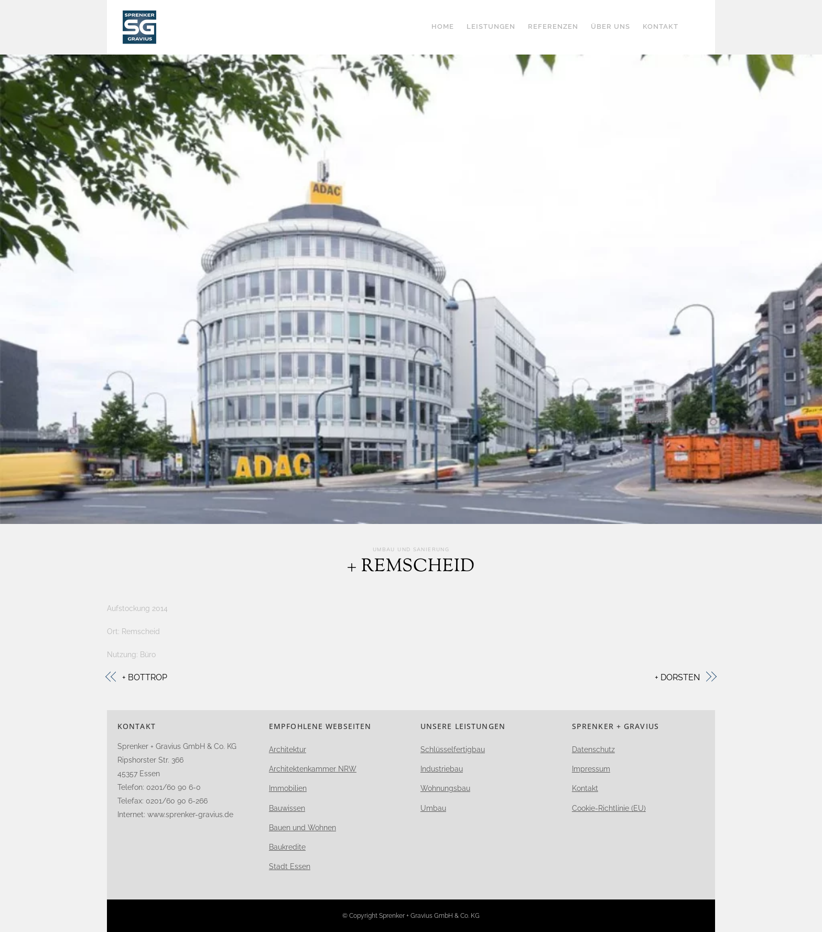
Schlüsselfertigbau (452, 749)
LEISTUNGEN (491, 26)
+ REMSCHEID (411, 567)
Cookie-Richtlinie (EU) (609, 808)
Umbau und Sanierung (411, 549)
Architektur (287, 749)
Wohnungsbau (445, 788)
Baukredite (287, 847)
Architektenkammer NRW (312, 769)
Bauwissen (287, 808)
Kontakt (660, 26)
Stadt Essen (289, 866)
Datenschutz (593, 749)
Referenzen (553, 26)
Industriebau (441, 769)
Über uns (610, 26)
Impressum (591, 769)
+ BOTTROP (144, 677)
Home (442, 26)
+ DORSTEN (677, 677)
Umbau (433, 808)
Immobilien (288, 788)
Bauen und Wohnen (302, 827)
